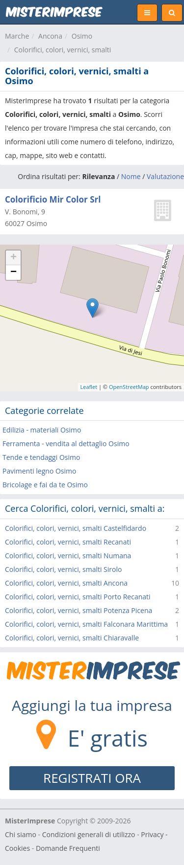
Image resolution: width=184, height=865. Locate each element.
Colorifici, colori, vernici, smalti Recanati (68, 541)
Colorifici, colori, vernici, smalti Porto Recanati (78, 596)
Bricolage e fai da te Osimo (45, 484)
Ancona (50, 36)
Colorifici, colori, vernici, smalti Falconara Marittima (86, 624)
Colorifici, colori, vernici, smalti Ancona (66, 583)
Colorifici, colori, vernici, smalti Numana (68, 555)
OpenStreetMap (129, 386)
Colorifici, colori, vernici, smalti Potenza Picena (78, 610)
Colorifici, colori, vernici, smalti (62, 49)
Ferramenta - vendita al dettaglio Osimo (66, 443)
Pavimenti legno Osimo (39, 471)
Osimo (82, 36)
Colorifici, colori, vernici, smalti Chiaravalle (72, 637)
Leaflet (89, 386)
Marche (17, 36)
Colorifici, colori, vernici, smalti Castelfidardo (75, 528)
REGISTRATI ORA (92, 778)
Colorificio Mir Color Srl (53, 199)
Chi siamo (20, 834)
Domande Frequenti (68, 848)
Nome (131, 176)
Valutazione (165, 176)
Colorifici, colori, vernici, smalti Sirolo (63, 569)
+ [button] (13, 257)
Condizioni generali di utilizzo (88, 834)
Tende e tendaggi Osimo (41, 457)
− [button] (13, 272)
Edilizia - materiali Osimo (41, 429)
